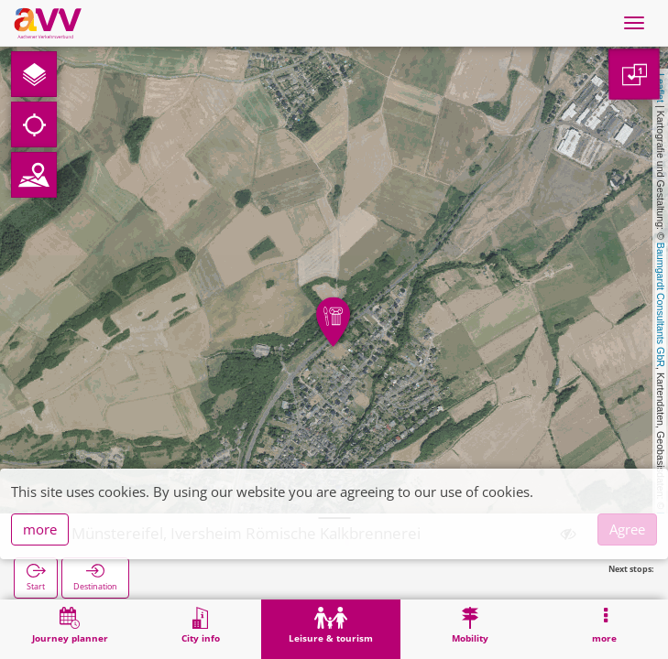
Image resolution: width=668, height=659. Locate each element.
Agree (627, 529)
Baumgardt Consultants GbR (660, 305)
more (40, 529)
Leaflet (660, 88)
